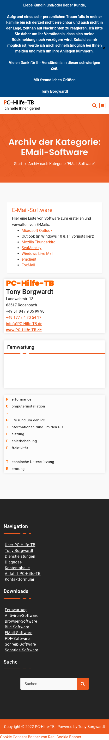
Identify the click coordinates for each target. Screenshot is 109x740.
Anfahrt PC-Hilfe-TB (23, 573)
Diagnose (13, 562)
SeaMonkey (32, 248)
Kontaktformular (20, 579)
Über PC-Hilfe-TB (20, 545)
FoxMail (28, 265)
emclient (29, 259)
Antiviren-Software (21, 615)
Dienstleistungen (20, 556)
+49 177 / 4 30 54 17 (23, 317)
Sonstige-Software (21, 650)
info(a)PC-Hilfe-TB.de (24, 323)
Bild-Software (17, 627)
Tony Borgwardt (19, 550)
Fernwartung (16, 610)
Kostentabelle (17, 568)
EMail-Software (18, 633)
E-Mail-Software (32, 210)
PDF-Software (17, 638)
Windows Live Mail (37, 253)
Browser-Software (21, 621)
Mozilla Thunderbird (38, 242)
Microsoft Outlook (37, 230)
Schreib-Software (20, 644)
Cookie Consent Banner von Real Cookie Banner (40, 737)
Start (18, 163)
